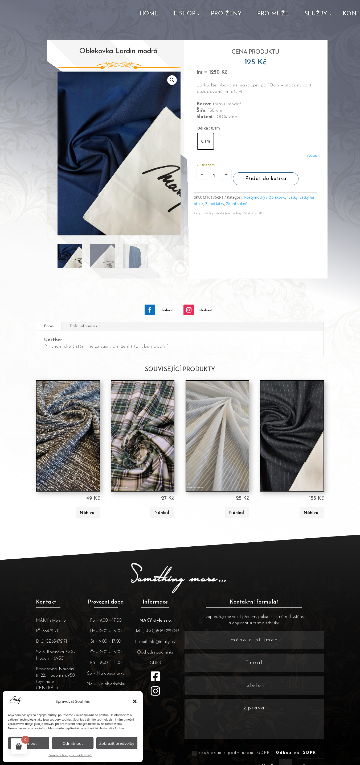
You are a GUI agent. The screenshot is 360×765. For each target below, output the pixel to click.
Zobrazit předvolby (116, 743)
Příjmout (29, 743)
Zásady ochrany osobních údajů (70, 755)
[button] (134, 701)
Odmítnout (73, 743)
